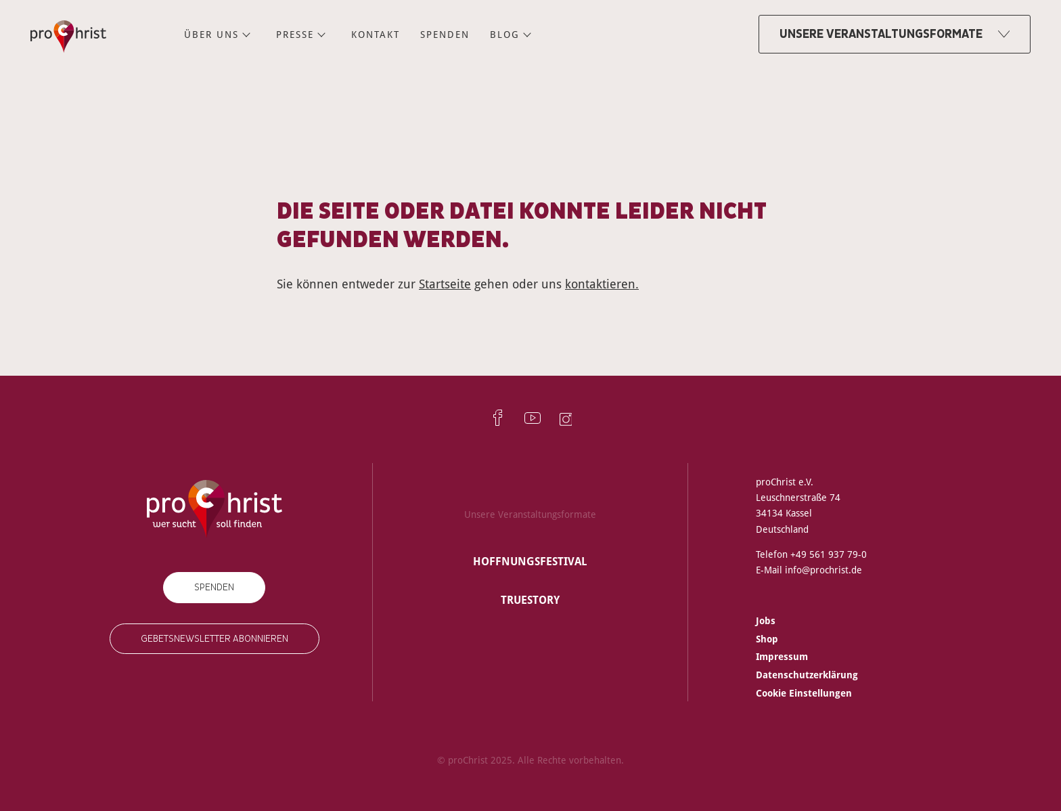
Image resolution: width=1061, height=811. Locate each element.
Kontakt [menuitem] (375, 34)
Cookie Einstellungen (804, 692)
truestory (530, 599)
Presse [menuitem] (295, 34)
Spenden (214, 587)
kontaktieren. (602, 284)
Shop (767, 638)
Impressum (782, 656)
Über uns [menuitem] (211, 34)
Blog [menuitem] (505, 34)
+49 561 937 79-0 (828, 554)
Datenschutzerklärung (807, 674)
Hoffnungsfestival (530, 561)
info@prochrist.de (823, 569)
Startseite (445, 284)
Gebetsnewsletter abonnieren (214, 638)
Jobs (765, 620)
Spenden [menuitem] (445, 34)
